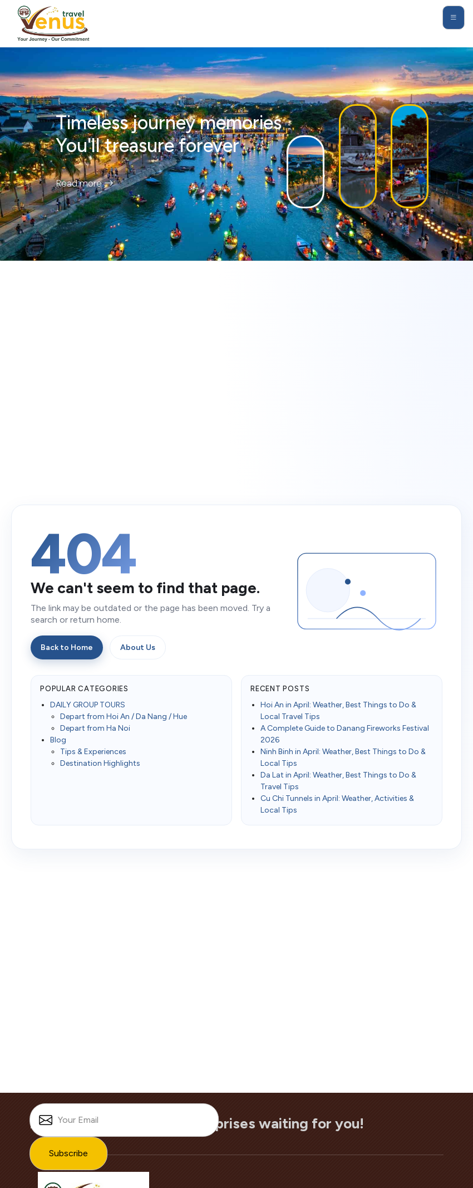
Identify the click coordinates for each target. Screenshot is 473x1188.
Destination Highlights (100, 763)
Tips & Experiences (93, 751)
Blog (58, 740)
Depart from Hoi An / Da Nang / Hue (123, 716)
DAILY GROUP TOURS (87, 705)
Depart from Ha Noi (95, 728)
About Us (137, 647)
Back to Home (67, 647)
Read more (85, 183)
